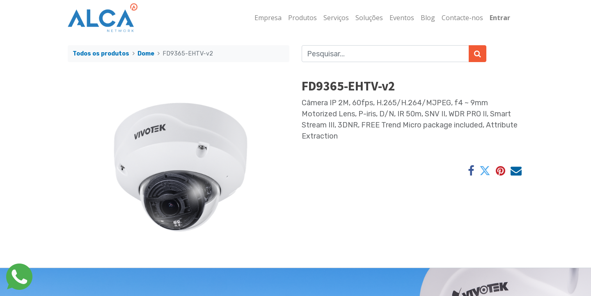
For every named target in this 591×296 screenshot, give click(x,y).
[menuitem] (268, 17)
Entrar (500, 17)
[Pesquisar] (477, 53)
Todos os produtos (101, 53)
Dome (145, 53)
